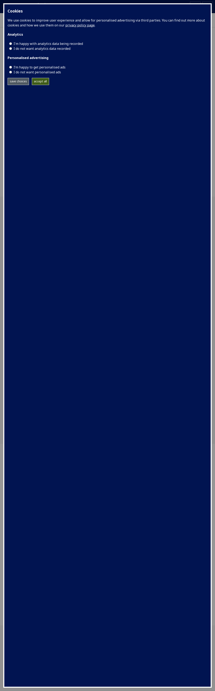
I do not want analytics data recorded (42, 48)
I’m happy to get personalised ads (40, 67)
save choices (18, 81)
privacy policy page (80, 25)
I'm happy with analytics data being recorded (48, 43)
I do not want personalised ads (37, 72)
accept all (40, 81)
